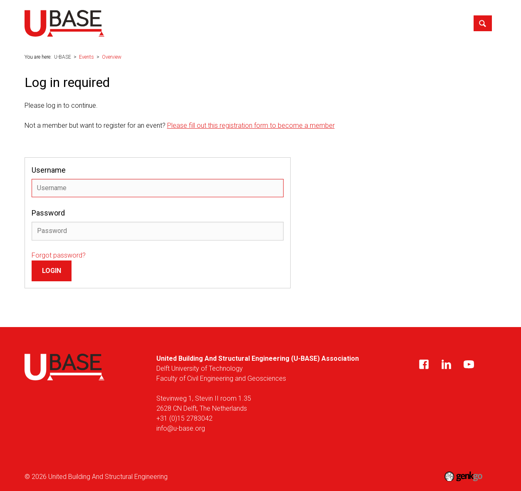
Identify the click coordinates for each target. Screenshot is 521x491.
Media (339, 23)
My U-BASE (410, 23)
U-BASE (137, 22)
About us (166, 23)
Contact (452, 23)
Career (307, 23)
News (201, 23)
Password (48, 212)
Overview (111, 57)
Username (49, 170)
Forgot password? (59, 255)
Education (237, 23)
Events (274, 23)
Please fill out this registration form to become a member (251, 125)
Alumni (371, 23)
